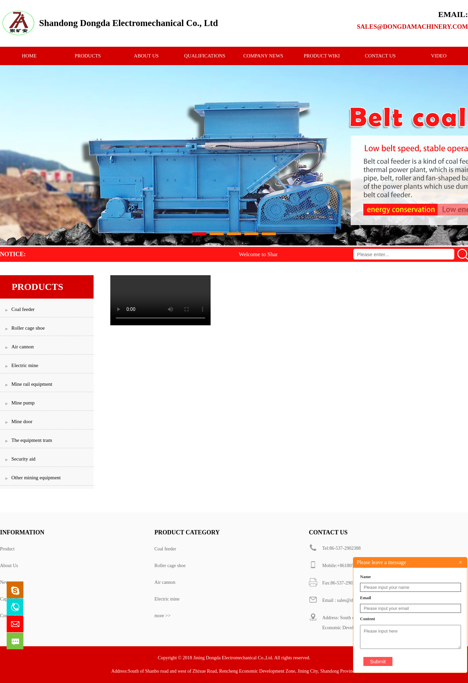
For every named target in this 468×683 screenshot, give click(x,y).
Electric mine (167, 599)
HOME (29, 55)
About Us (9, 565)
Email (365, 597)
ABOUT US (146, 55)
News (5, 582)
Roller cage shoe (170, 565)
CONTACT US (380, 55)
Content (367, 618)
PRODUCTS (88, 55)
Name (365, 576)
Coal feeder (165, 548)
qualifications (204, 55)
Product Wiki (322, 55)
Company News (263, 55)
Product (7, 548)
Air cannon (165, 582)
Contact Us (10, 615)
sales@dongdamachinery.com (412, 26)
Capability (9, 599)
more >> (162, 615)
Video (439, 55)
